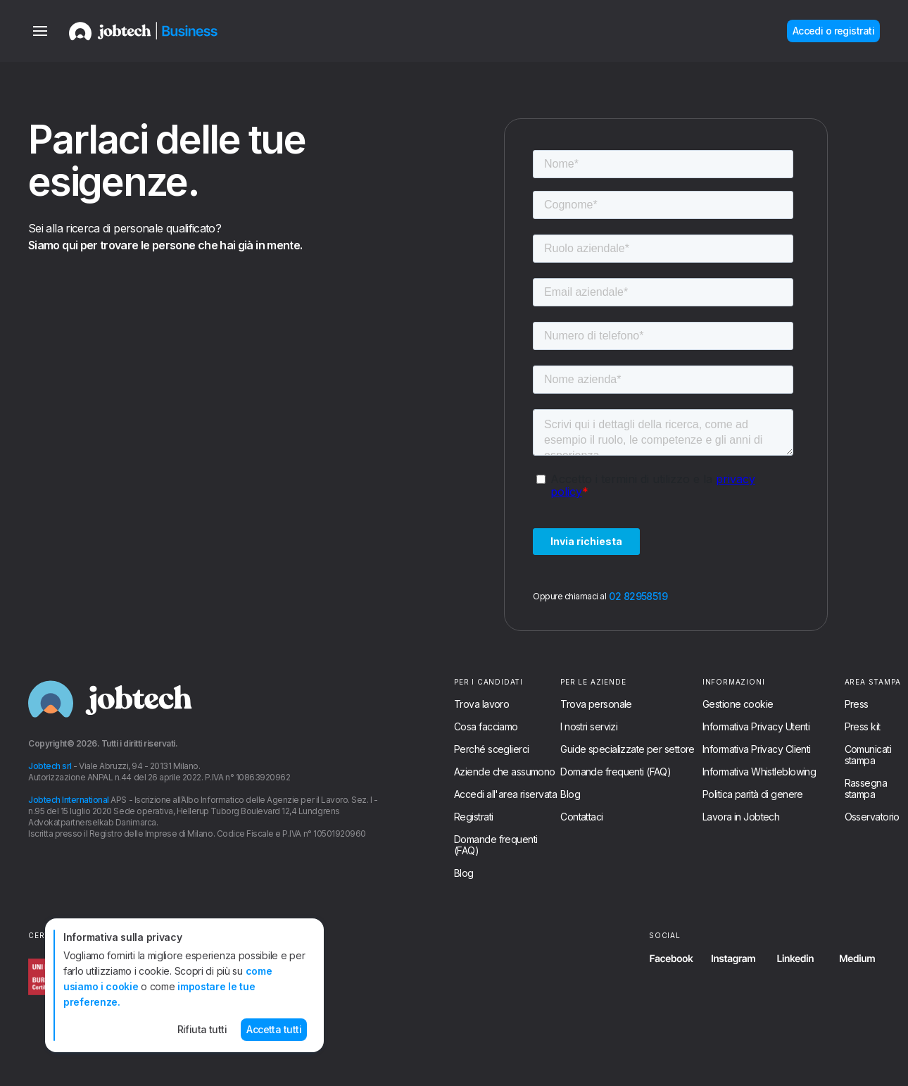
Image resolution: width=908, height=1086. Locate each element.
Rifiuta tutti (202, 1029)
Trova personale (596, 704)
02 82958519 (638, 596)
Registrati (473, 817)
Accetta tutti (273, 1029)
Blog (464, 873)
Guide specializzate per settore (627, 749)
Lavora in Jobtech (740, 817)
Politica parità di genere (752, 794)
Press (857, 704)
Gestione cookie (738, 704)
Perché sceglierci (491, 749)
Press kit (863, 726)
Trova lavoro (481, 704)
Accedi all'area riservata (505, 794)
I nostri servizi (588, 726)
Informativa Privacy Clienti (756, 749)
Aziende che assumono (504, 772)
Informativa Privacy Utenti (755, 726)
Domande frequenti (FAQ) (495, 845)
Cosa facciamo (486, 726)
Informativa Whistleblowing (759, 772)
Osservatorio (872, 817)
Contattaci (581, 817)
